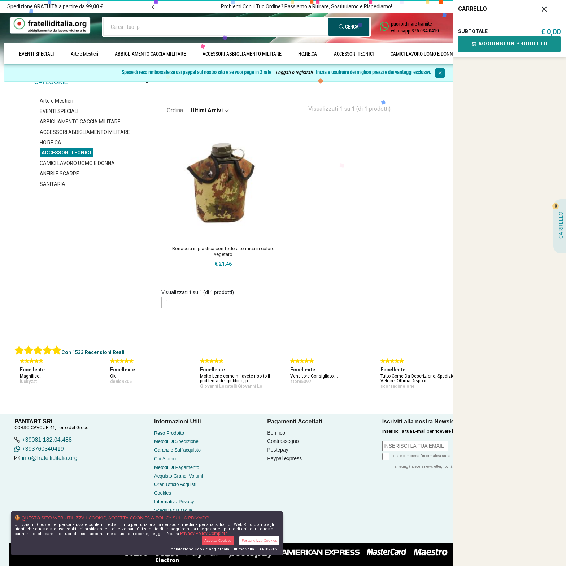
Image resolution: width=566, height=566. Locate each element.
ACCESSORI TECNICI (354, 53)
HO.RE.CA (307, 53)
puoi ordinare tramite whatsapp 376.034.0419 (415, 27)
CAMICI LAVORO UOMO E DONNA (423, 53)
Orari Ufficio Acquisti (175, 484)
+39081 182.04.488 (46, 440)
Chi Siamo (165, 458)
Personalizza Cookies (259, 540)
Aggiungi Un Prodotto (509, 44)
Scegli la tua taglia (173, 510)
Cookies (162, 493)
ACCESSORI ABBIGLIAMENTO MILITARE (242, 53)
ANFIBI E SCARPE (59, 174)
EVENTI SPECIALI (36, 53)
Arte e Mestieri (84, 53)
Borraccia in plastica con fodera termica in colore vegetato (223, 251)
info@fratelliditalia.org (49, 458)
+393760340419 (39, 449)
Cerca (348, 26)
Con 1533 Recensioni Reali (93, 352)
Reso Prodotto (169, 433)
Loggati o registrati (294, 72)
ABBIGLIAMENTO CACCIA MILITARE (150, 53)
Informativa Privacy (174, 501)
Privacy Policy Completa (204, 533)
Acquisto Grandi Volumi (178, 476)
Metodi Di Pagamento (176, 467)
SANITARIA (52, 184)
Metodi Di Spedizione (176, 441)
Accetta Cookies (217, 540)
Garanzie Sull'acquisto (177, 450)
